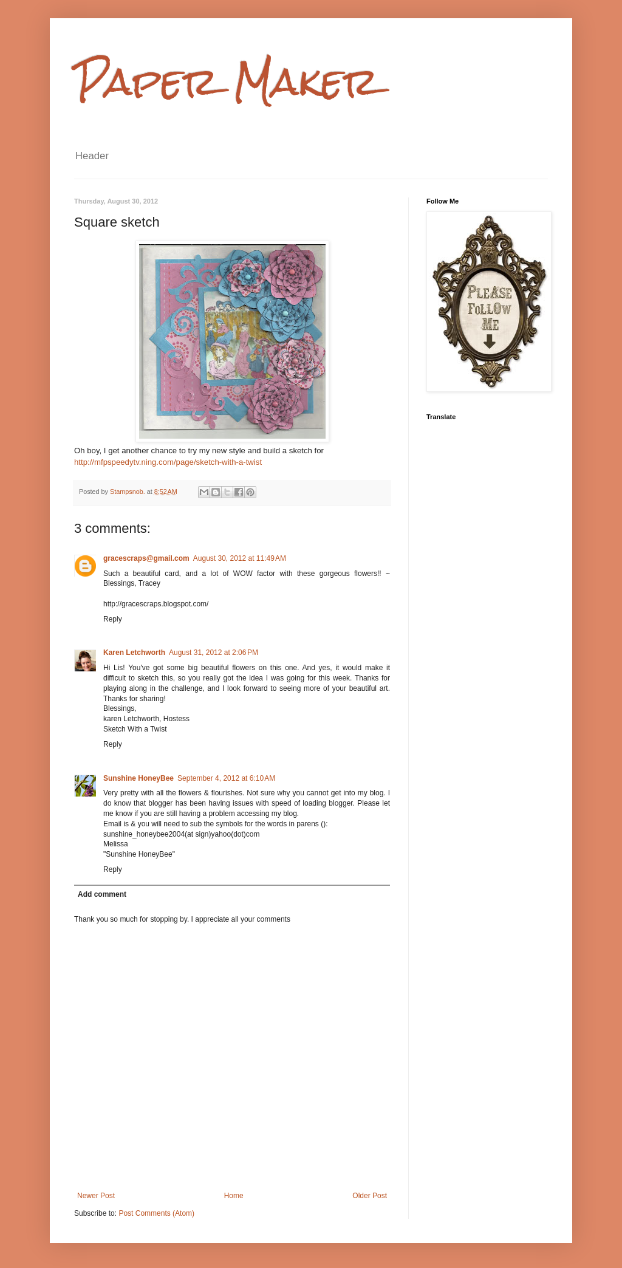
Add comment (102, 894)
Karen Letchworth (134, 652)
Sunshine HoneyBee (138, 778)
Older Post (369, 1195)
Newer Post (96, 1195)
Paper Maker (226, 81)
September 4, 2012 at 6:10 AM (226, 778)
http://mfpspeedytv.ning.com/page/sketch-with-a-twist (168, 462)
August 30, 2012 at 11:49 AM (239, 558)
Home (234, 1195)
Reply (112, 619)
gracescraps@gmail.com (146, 558)
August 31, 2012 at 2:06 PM (213, 652)
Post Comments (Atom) (156, 1213)
